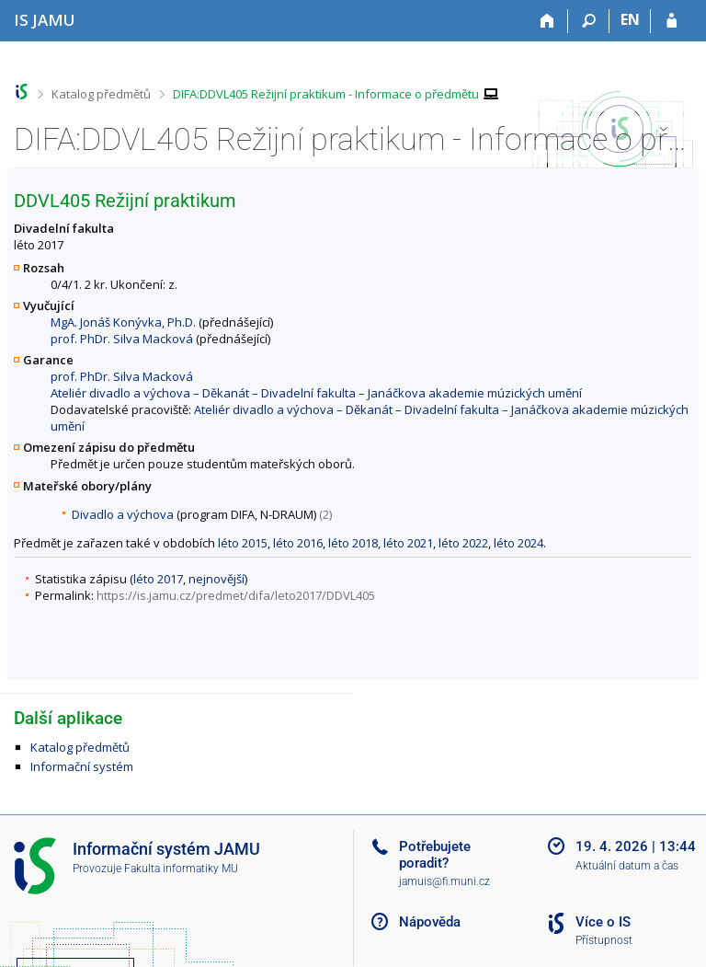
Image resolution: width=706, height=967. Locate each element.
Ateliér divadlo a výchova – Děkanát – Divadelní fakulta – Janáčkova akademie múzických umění (316, 393)
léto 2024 (518, 543)
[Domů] (547, 21)
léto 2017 (158, 578)
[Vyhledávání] (588, 21)
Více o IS (603, 922)
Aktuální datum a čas (626, 865)
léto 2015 (243, 543)
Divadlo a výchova (123, 514)
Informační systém (81, 766)
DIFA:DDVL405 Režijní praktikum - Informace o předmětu (326, 94)
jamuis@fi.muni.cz (444, 881)
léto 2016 (298, 543)
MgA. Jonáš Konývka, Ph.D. (123, 322)
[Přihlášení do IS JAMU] (671, 21)
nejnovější (216, 578)
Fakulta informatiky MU (181, 868)
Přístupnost (603, 940)
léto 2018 (353, 543)
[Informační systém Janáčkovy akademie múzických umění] (44, 19)
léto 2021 (408, 543)
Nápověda (430, 922)
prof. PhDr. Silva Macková (122, 338)
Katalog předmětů (101, 94)
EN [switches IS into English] (630, 19)
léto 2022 (463, 543)
